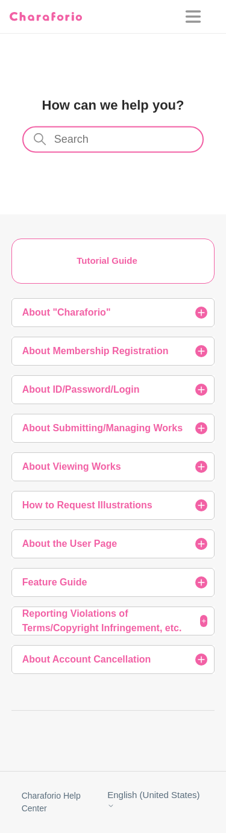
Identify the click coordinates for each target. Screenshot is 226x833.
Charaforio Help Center (51, 802)
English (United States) (153, 800)
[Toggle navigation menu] (201, 16)
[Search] (113, 139)
